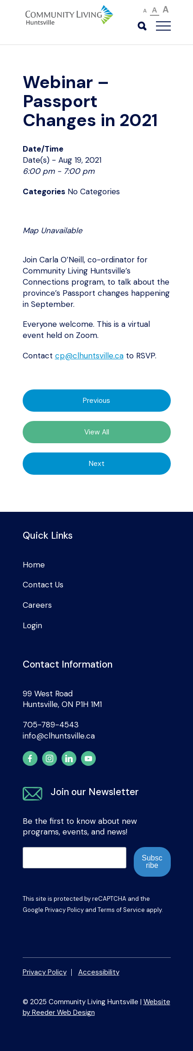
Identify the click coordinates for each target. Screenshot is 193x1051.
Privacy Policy (64, 910)
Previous (96, 400)
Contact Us (43, 585)
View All (96, 432)
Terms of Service (121, 910)
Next (97, 463)
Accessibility (98, 972)
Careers (37, 605)
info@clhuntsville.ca (59, 736)
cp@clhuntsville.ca (89, 355)
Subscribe (152, 861)
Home (34, 565)
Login (32, 625)
